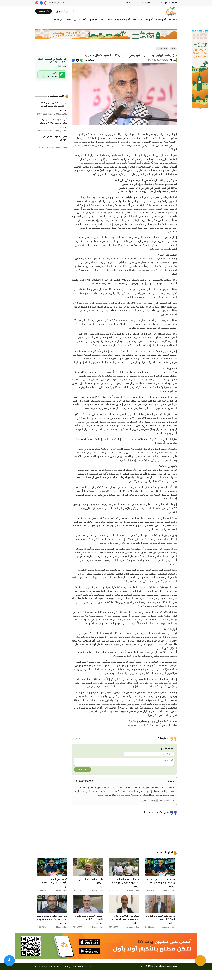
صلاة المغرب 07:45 (59, 2)
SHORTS (137, 19)
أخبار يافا (149, 19)
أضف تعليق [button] (82, 769)
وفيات (68, 19)
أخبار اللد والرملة (122, 19)
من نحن (89, 966)
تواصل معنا (78, 966)
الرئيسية (173, 19)
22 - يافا (133, 2)
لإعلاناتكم (66, 966)
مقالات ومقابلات (162, 48)
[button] (203, 31)
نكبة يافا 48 (106, 19)
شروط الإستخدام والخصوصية (47, 966)
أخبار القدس (80, 19)
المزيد (59, 19)
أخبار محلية (161, 19)
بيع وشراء (93, 19)
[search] (64, 11)
